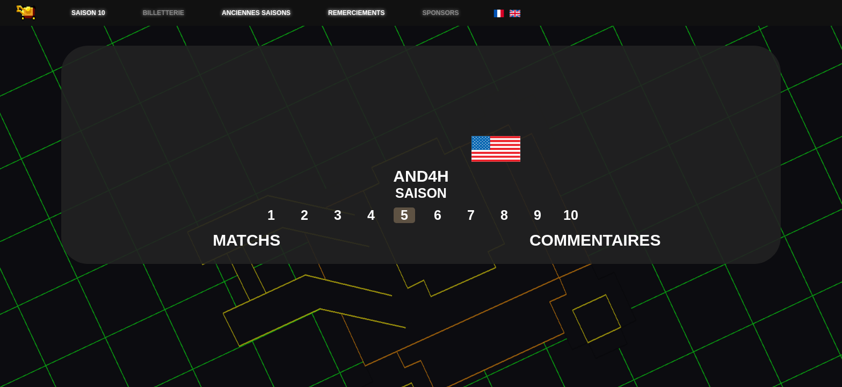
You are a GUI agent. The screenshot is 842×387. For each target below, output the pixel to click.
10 (570, 215)
